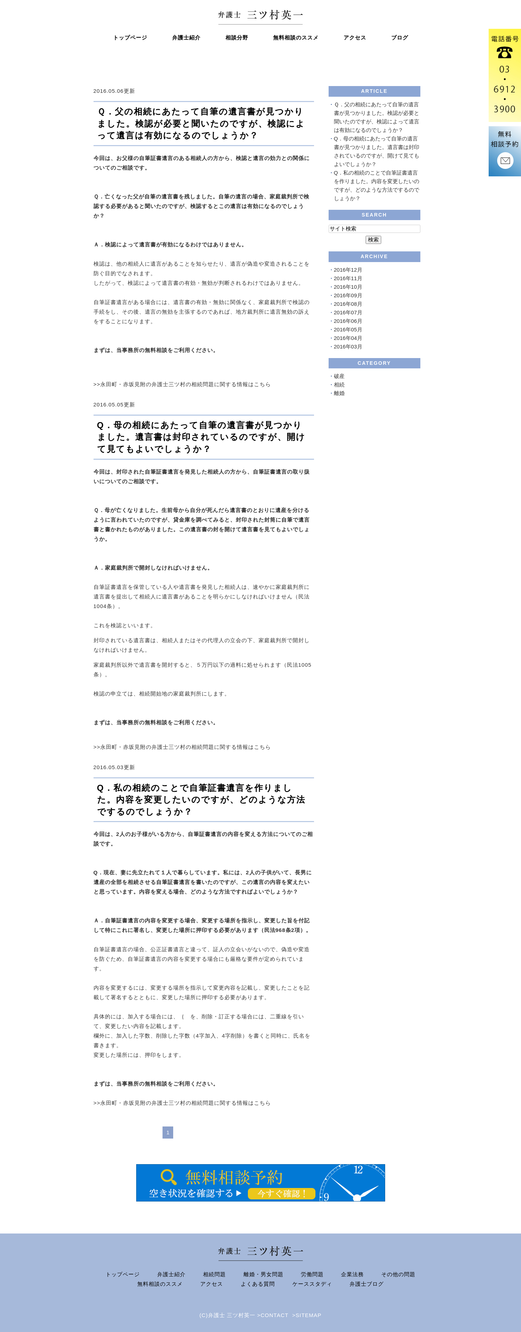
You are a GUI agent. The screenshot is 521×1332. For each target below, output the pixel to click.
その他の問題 (398, 1274)
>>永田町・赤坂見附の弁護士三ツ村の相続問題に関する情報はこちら (182, 384)
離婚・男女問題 (263, 1274)
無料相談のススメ (296, 37)
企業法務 (352, 1274)
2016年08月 (348, 304)
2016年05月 (348, 329)
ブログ (399, 37)
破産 (339, 376)
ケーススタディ (312, 1284)
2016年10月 (348, 287)
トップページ (130, 37)
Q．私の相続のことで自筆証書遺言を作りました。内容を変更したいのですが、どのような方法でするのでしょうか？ (201, 799)
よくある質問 (258, 1284)
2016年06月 (348, 321)
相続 (339, 385)
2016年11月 (348, 278)
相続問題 (214, 1274)
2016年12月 (348, 270)
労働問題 (312, 1274)
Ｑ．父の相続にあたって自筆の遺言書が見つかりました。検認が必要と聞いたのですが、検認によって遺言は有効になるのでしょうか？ (201, 123)
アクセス (355, 37)
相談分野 (236, 37)
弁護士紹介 (186, 37)
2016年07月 (348, 312)
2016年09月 (348, 295)
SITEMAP (308, 1315)
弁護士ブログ (367, 1284)
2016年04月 (348, 338)
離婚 (339, 393)
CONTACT (274, 1315)
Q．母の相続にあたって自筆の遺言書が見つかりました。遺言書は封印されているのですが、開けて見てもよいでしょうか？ (201, 437)
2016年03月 (348, 346)
